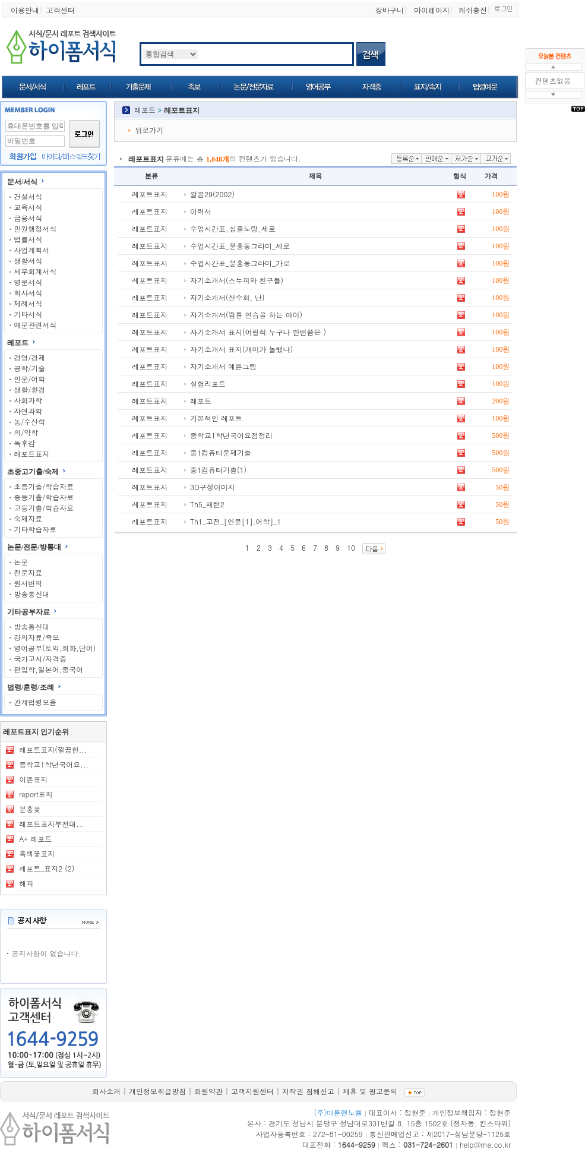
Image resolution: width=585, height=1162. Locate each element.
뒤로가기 (149, 130)
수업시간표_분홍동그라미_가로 (240, 263)
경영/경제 (29, 357)
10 (351, 547)
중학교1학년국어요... (53, 764)
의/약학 (26, 432)
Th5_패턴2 (207, 504)
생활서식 (28, 260)
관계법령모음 (35, 702)
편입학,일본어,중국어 (48, 669)
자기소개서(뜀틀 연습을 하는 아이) (246, 315)
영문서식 (28, 282)
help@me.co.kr (485, 1144)
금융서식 (28, 218)
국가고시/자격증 (40, 658)
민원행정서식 (35, 228)
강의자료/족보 (36, 637)
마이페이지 (432, 10)
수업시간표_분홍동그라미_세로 (240, 246)
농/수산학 (29, 421)
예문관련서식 (35, 325)
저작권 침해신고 (308, 1091)
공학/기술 (29, 368)
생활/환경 (29, 389)
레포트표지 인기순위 (36, 732)
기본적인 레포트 (216, 418)
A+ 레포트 (35, 838)
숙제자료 (28, 518)
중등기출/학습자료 (44, 497)
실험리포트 (208, 383)
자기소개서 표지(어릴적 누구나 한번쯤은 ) (258, 332)
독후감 (24, 443)
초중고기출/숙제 (33, 472)
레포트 (18, 343)
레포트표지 (31, 454)
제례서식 (28, 303)
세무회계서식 (35, 271)
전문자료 (28, 572)
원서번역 (28, 583)
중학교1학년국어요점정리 (231, 435)
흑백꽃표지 (37, 853)
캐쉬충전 (472, 10)
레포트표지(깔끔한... (53, 749)
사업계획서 (31, 250)
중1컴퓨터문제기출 (220, 452)
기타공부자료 (28, 612)
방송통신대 (31, 594)
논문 (21, 562)
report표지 (36, 794)
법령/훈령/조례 (30, 687)
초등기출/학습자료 (44, 486)
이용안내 (25, 10)
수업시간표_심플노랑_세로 (233, 228)
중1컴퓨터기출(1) (218, 470)
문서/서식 (22, 182)
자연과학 (28, 411)
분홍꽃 (29, 809)
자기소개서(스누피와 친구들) (236, 280)
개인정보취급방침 (157, 1091)
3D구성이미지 (212, 487)
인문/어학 (29, 379)
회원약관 (208, 1091)
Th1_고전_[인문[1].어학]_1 (235, 521)
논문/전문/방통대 (34, 547)
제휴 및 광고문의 (370, 1091)
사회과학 (28, 400)
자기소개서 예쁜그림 (223, 366)
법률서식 (28, 239)
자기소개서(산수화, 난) (227, 297)
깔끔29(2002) (212, 194)
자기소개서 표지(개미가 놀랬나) (241, 349)
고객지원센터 (252, 1091)
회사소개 (106, 1091)
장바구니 (389, 10)
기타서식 (28, 314)
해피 (26, 883)
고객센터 (60, 10)
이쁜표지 (33, 779)
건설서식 (28, 196)
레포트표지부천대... (51, 824)
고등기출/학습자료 (44, 508)
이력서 (200, 211)
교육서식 (28, 207)
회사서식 (28, 293)
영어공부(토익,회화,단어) (55, 648)
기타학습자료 (35, 529)
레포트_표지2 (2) (46, 868)
